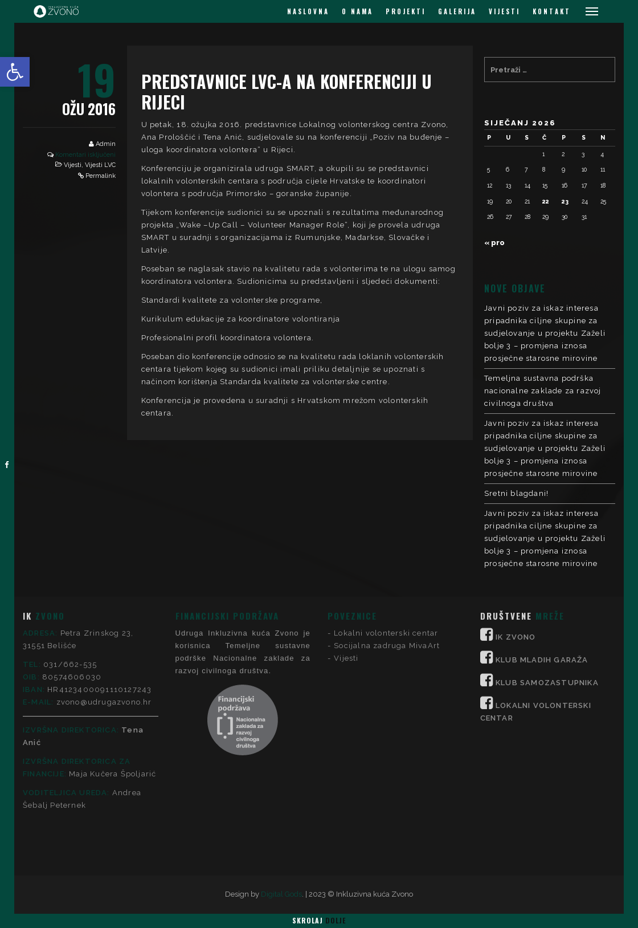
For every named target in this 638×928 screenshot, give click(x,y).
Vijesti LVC (100, 165)
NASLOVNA (308, 11)
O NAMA (357, 11)
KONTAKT (552, 11)
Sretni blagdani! (516, 493)
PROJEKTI (406, 11)
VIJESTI (504, 11)
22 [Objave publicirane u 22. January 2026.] (545, 201)
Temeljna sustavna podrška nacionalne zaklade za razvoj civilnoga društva (543, 391)
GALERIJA (457, 11)
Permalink (100, 176)
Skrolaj (319, 920)
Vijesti (72, 165)
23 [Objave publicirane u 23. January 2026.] (565, 201)
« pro (494, 242)
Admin (106, 144)
